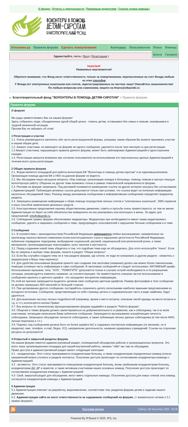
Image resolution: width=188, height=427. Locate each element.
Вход (86, 56)
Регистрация (99, 56)
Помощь (171, 47)
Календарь (118, 47)
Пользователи (139, 47)
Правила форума (46, 47)
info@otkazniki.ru (40, 215)
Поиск (157, 47)
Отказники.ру (20, 47)
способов (99, 80)
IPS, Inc (112, 418)
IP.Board (91, 418)
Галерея (171, 54)
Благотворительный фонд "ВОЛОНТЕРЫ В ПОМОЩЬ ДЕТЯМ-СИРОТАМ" (66, 97)
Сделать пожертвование (78, 47)
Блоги (157, 54)
